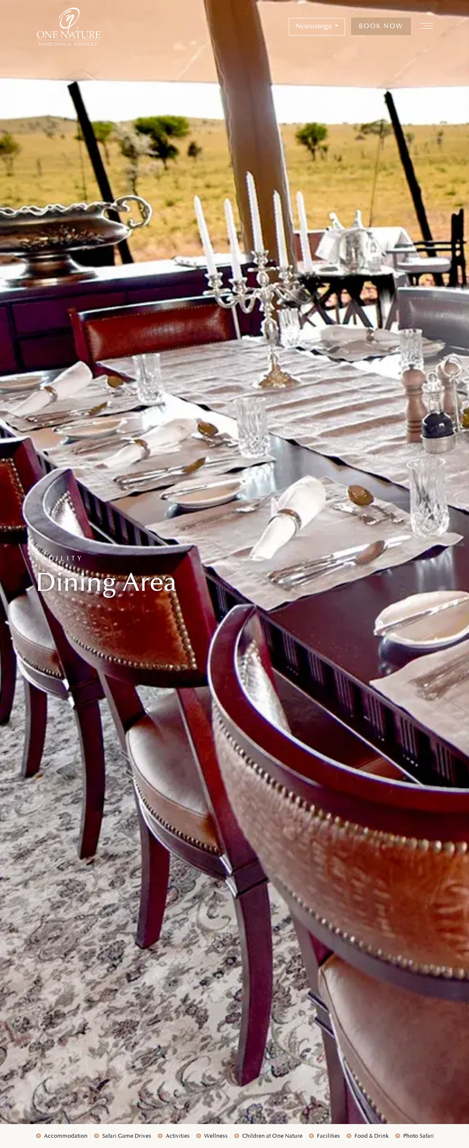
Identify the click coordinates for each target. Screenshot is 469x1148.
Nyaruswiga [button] (314, 26)
